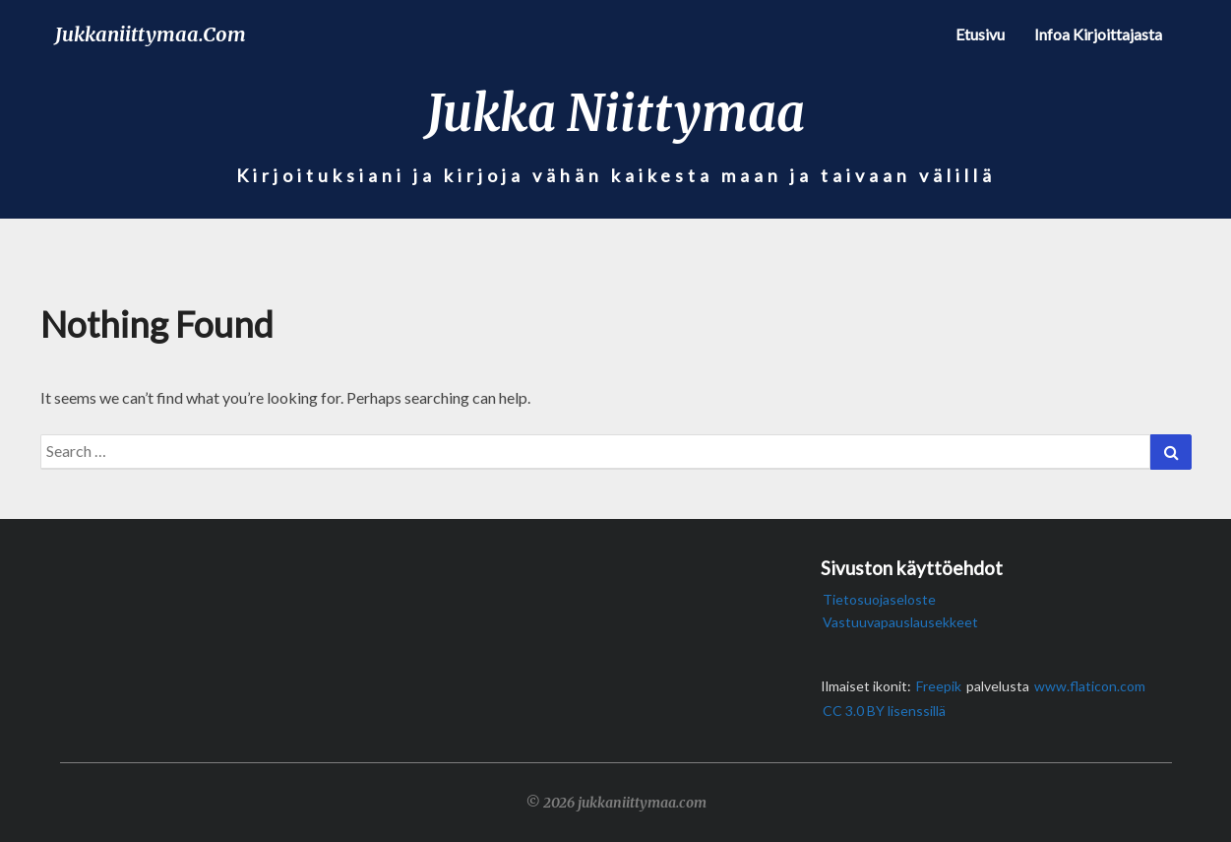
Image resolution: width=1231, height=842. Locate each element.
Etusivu (980, 34)
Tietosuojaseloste (879, 599)
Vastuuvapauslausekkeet (900, 622)
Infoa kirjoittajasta (1098, 34)
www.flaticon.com (1089, 686)
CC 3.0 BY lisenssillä (884, 710)
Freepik (938, 686)
